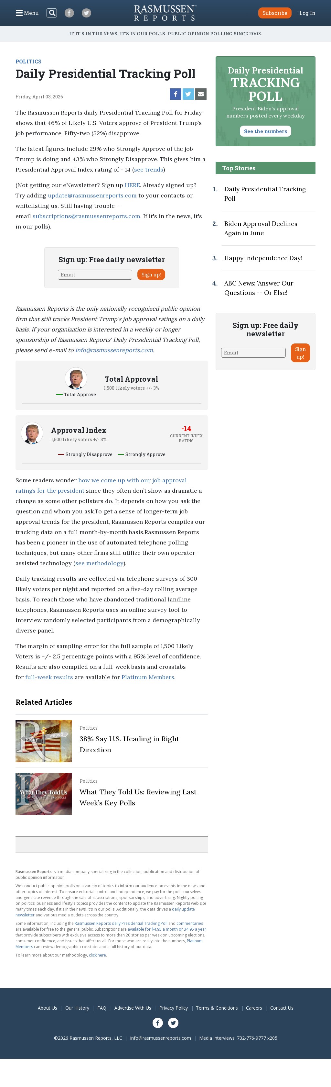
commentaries (189, 923)
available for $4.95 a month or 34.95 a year (167, 929)
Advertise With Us (132, 1008)
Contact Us (282, 1008)
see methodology (99, 563)
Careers (254, 1008)
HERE (132, 185)
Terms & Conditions (217, 1008)
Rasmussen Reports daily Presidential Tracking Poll (121, 923)
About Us (47, 1008)
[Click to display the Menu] (27, 13)
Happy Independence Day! (263, 258)
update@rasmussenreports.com (92, 195)
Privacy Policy (173, 1008)
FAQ (101, 1008)
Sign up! (151, 274)
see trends (148, 169)
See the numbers (265, 131)
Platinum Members (148, 677)
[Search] (52, 12)
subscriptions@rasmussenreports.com (86, 216)
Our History (77, 1008)
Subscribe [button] (274, 12)
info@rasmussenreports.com (114, 350)
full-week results (49, 677)
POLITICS (28, 61)
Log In (307, 13)
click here (97, 955)
